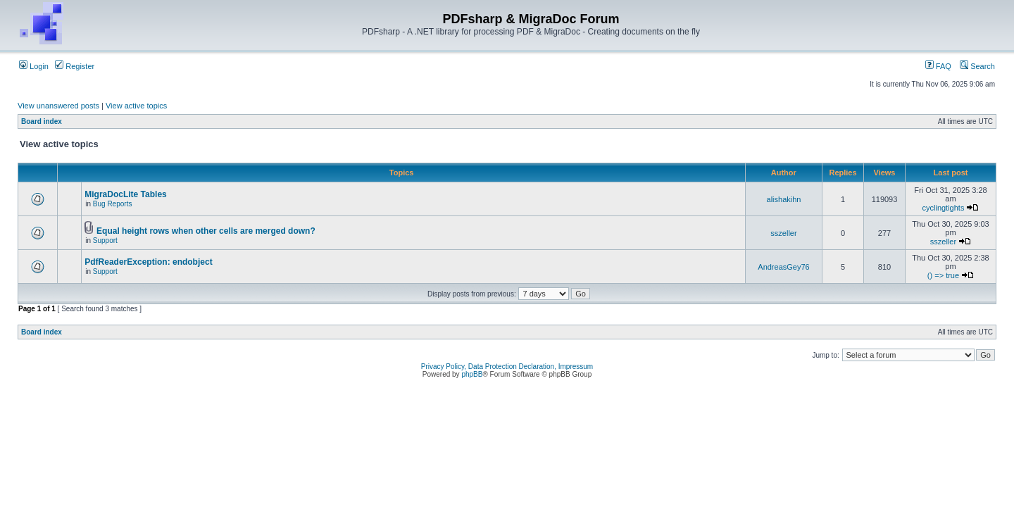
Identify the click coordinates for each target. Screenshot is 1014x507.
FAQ (938, 66)
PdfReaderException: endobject (148, 262)
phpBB (471, 374)
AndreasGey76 (783, 267)
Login (34, 66)
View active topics (136, 105)
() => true (943, 275)
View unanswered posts (58, 105)
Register (74, 66)
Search (977, 66)
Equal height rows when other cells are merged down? (205, 231)
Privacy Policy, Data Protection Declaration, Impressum (507, 366)
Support (105, 240)
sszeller (783, 233)
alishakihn (784, 199)
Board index (41, 121)
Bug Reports (112, 204)
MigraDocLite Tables (125, 194)
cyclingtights (943, 208)
